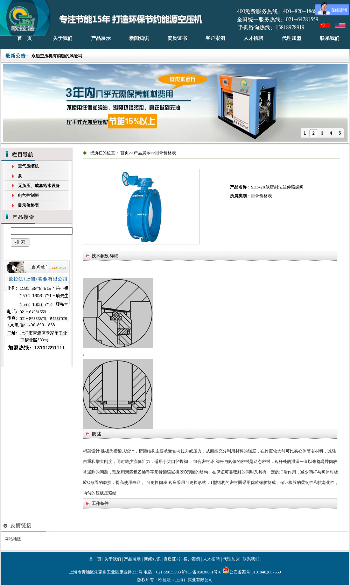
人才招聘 (253, 38)
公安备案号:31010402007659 (251, 572)
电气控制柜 (28, 195)
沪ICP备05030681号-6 (201, 572)
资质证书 (177, 38)
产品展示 (101, 38)
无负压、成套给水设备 (39, 185)
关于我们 (62, 38)
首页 (124, 152)
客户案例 (215, 38)
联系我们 (330, 38)
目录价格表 (28, 205)
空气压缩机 (28, 166)
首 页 (24, 38)
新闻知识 (139, 38)
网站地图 (13, 538)
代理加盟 (291, 38)
